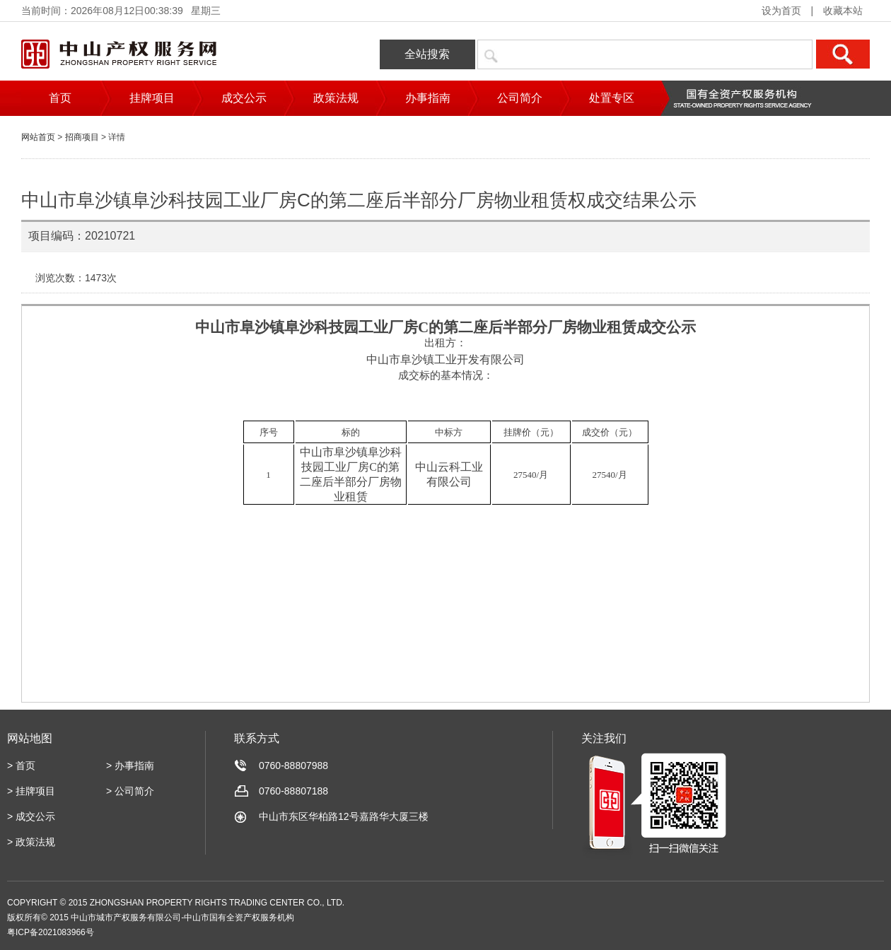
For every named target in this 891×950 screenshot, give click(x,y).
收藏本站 (843, 10)
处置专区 (611, 98)
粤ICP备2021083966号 (50, 932)
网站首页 (38, 137)
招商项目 (82, 137)
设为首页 (781, 10)
